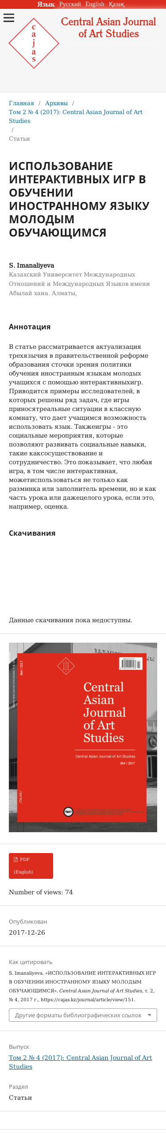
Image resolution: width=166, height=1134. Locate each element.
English (94, 4)
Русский (70, 4)
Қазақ (116, 4)
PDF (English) (23, 865)
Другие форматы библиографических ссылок (78, 1015)
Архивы (56, 103)
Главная (21, 103)
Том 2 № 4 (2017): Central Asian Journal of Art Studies (76, 116)
